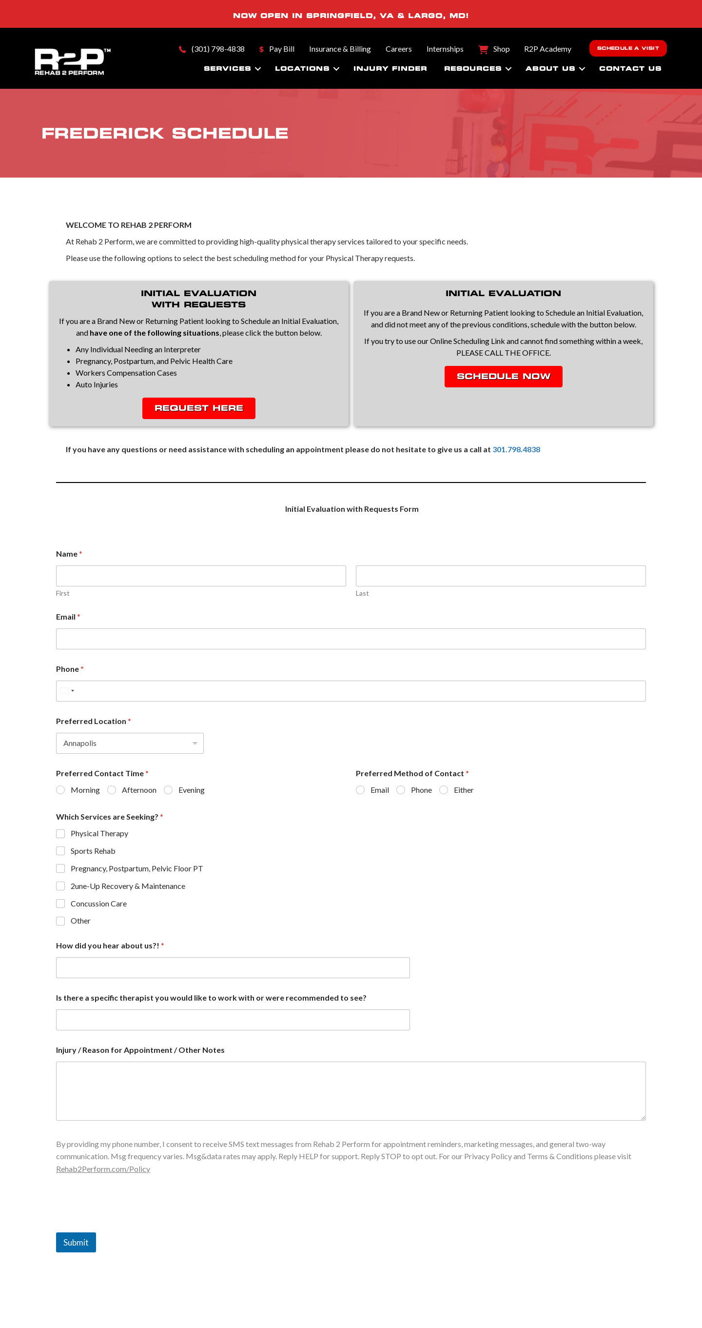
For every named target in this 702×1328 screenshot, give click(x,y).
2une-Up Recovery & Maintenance (128, 885)
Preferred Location (93, 720)
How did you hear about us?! (110, 945)
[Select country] (67, 691)
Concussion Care (99, 903)
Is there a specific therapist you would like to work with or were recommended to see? (211, 997)
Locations (302, 68)
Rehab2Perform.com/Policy (103, 1168)
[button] (258, 69)
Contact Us (630, 68)
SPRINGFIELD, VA (350, 16)
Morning (85, 789)
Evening (191, 789)
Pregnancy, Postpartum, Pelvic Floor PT (137, 868)
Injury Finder (390, 68)
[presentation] (130, 1226)
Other (81, 920)
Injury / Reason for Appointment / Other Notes (140, 1049)
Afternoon (139, 789)
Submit (76, 1242)
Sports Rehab (93, 850)
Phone (70, 668)
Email (68, 616)
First (63, 593)
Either (464, 789)
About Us (550, 68)
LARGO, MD (437, 16)
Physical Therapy (99, 833)
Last (362, 593)
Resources (473, 68)
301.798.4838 (516, 449)
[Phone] (351, 691)
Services (227, 68)
